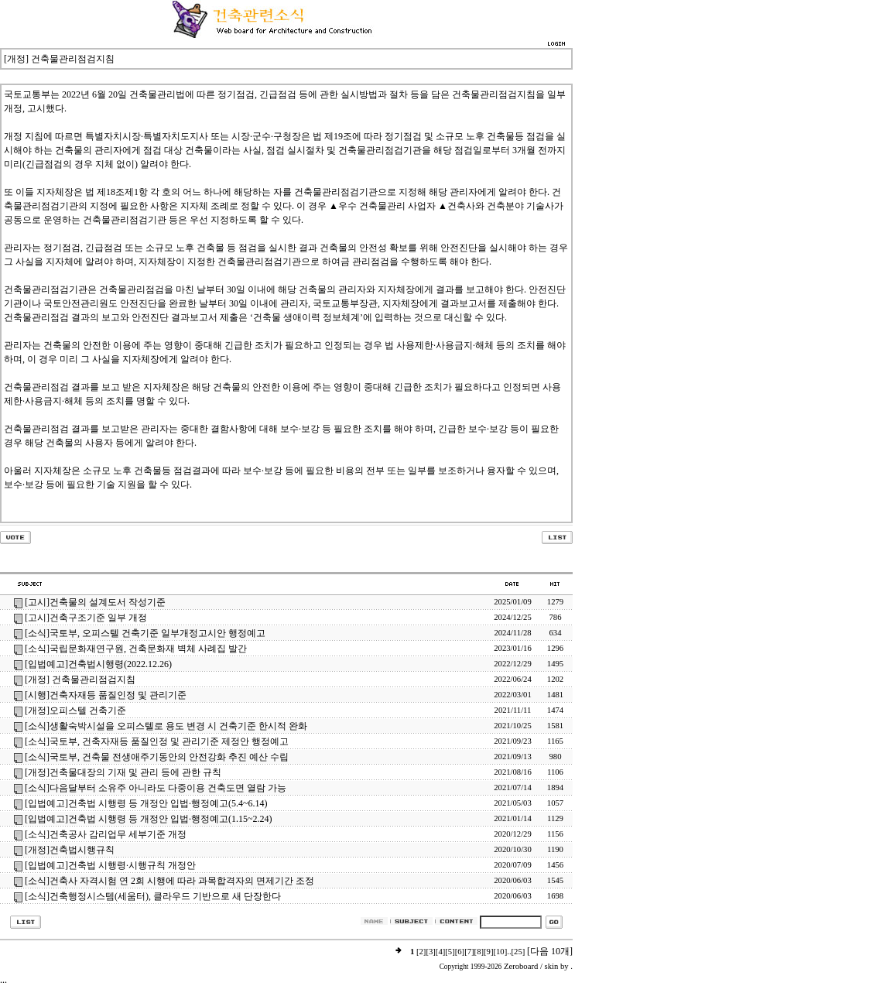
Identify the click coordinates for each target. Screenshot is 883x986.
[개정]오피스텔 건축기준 (75, 710)
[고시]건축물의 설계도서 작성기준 (95, 602)
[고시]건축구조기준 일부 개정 (86, 617)
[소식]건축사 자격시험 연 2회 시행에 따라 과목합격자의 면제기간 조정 (169, 880)
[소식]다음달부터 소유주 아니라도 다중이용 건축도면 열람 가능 (155, 787)
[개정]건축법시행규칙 (70, 849)
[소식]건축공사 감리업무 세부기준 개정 (106, 834)
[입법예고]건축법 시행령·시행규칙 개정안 (110, 865)
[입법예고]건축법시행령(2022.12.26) (98, 664)
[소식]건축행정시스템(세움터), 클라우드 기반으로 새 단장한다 (153, 896)
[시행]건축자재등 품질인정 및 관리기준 (106, 695)
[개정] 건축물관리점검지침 (80, 679)
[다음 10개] (550, 951)
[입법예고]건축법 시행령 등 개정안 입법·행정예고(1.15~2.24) (148, 818)
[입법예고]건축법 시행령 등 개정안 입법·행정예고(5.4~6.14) (146, 803)
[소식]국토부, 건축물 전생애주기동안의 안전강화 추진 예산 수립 (157, 756)
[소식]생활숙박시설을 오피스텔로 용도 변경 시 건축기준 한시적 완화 (166, 726)
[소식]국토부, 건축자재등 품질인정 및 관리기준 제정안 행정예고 (157, 741)
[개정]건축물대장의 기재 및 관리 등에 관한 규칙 (123, 772)
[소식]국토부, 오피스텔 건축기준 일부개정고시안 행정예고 (145, 633)
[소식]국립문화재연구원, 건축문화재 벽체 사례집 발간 (136, 648)
